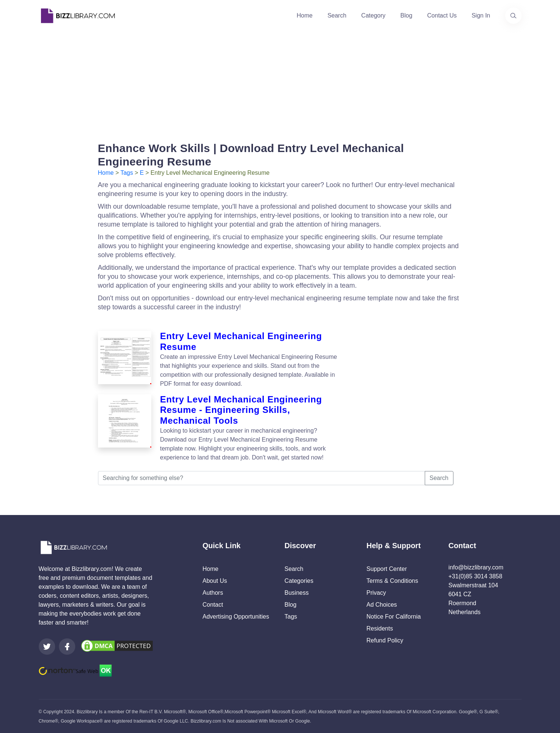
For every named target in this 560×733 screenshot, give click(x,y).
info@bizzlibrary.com (476, 567)
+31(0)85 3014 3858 (476, 576)
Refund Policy (385, 640)
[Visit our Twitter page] (47, 646)
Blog (406, 15)
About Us (215, 581)
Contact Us (442, 15)
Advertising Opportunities (236, 616)
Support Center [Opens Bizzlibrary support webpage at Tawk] (387, 569)
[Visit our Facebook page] (67, 646)
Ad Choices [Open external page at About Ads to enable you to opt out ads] (382, 604)
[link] (47, 646)
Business (297, 593)
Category (373, 15)
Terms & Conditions (392, 581)
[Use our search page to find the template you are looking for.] (513, 15)
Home (305, 15)
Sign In (481, 15)
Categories (299, 581)
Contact (213, 604)
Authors (213, 593)
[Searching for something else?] (261, 478)
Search (337, 15)
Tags (126, 173)
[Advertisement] (280, 83)
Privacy (376, 593)
